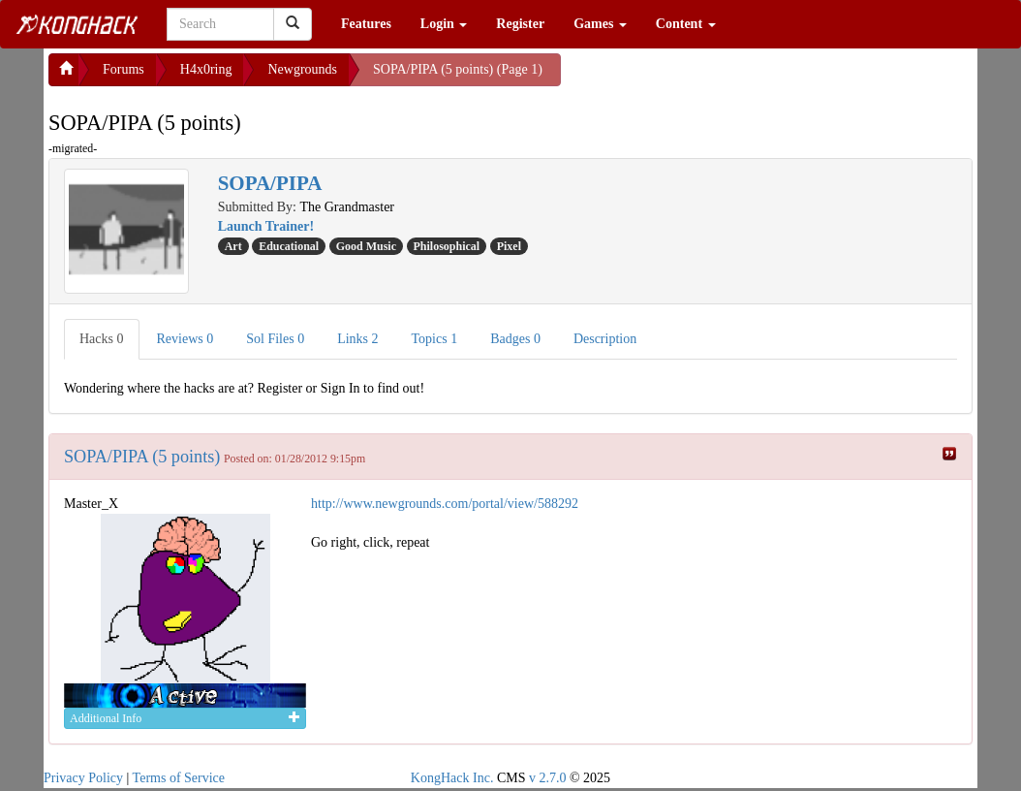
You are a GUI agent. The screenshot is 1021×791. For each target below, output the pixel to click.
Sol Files (275, 339)
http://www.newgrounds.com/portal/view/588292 (444, 503)
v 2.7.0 (548, 778)
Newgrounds (302, 69)
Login (444, 23)
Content (686, 23)
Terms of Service (179, 778)
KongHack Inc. (452, 778)
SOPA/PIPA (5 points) (142, 456)
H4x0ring (206, 69)
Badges (515, 339)
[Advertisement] (716, 77)
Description (604, 339)
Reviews (185, 339)
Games (600, 23)
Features (366, 23)
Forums (123, 69)
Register (520, 23)
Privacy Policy (83, 778)
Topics (435, 339)
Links (357, 339)
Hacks (101, 339)
